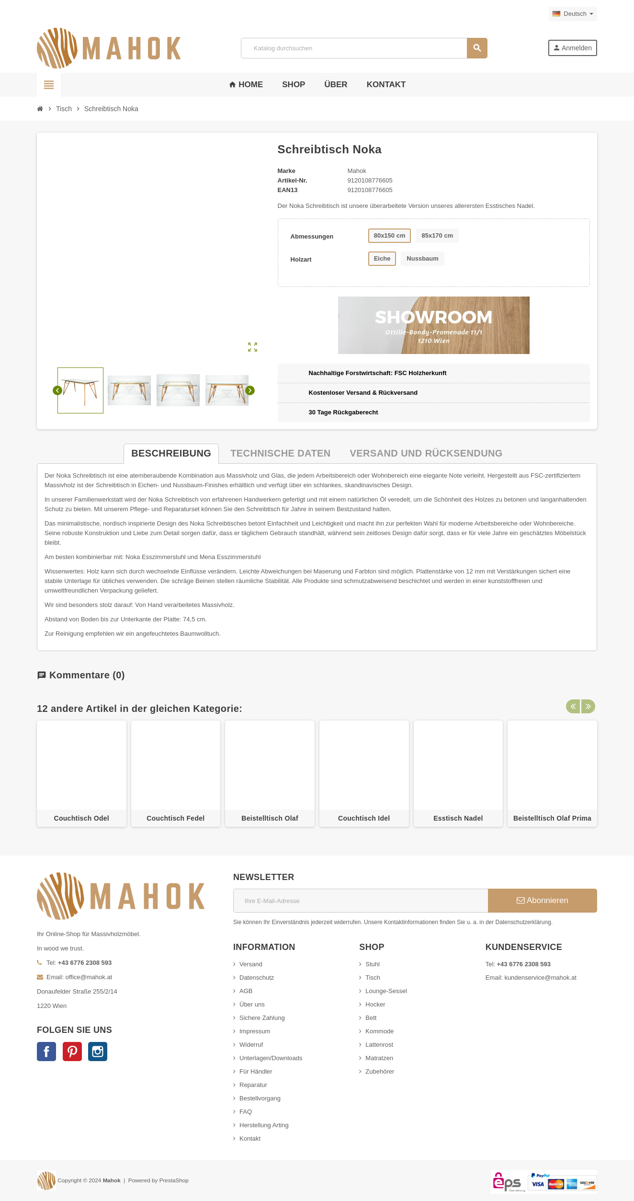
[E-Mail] (360, 901)
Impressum (254, 1031)
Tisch (372, 977)
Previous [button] (573, 708)
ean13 (288, 190)
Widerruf (251, 1044)
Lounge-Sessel (386, 991)
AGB (245, 991)
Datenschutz (256, 977)
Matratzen (379, 1058)
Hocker (375, 1004)
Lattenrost (379, 1044)
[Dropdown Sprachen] (573, 14)
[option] (81, 774)
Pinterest (72, 1051)
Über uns (252, 1004)
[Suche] (364, 48)
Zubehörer (379, 1071)
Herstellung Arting (264, 1125)
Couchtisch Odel (81, 818)
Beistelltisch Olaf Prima (552, 818)
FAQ (245, 1111)
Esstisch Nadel (458, 818)
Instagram (97, 1051)
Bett (370, 1017)
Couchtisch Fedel (175, 818)
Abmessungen (312, 236)
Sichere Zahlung (262, 1017)
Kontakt (249, 1138)
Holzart (301, 259)
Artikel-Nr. (292, 180)
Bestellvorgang (260, 1098)
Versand (250, 964)
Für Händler (255, 1071)
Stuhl (372, 964)
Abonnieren (542, 900)
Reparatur (253, 1084)
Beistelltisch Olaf (269, 818)
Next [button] (587, 708)
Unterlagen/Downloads (271, 1058)
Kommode (379, 1031)
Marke (287, 170)
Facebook (46, 1051)
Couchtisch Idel (364, 818)
